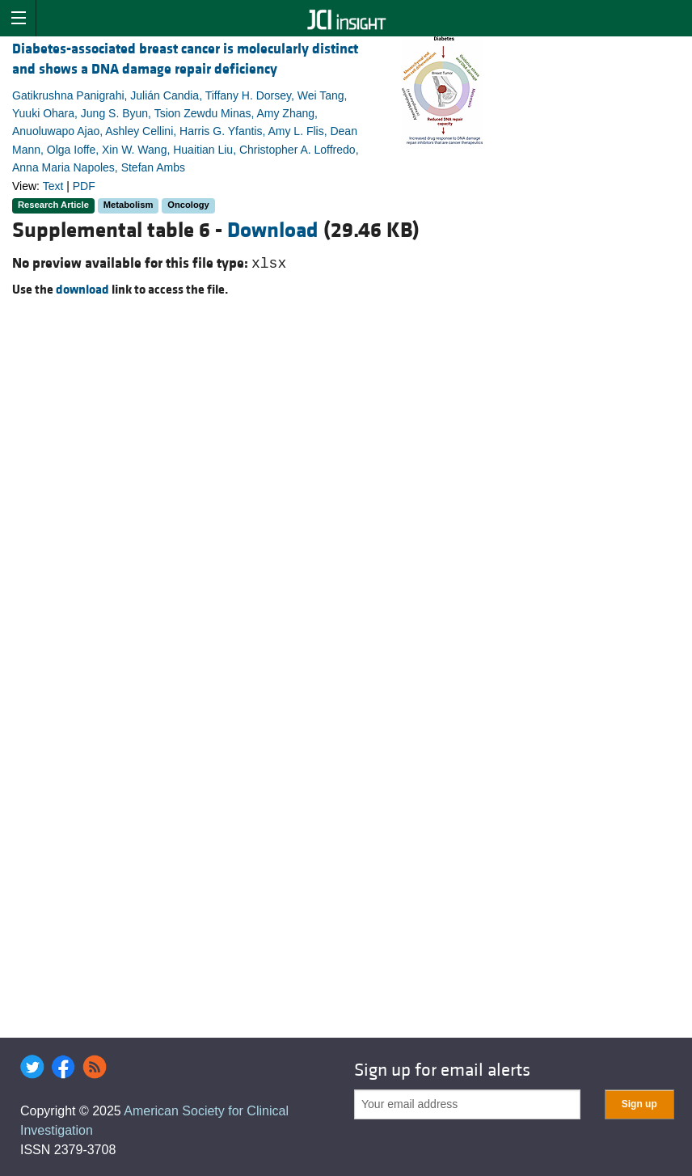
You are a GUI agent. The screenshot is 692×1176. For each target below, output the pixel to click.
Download (273, 230)
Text (53, 186)
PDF (84, 186)
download (82, 289)
